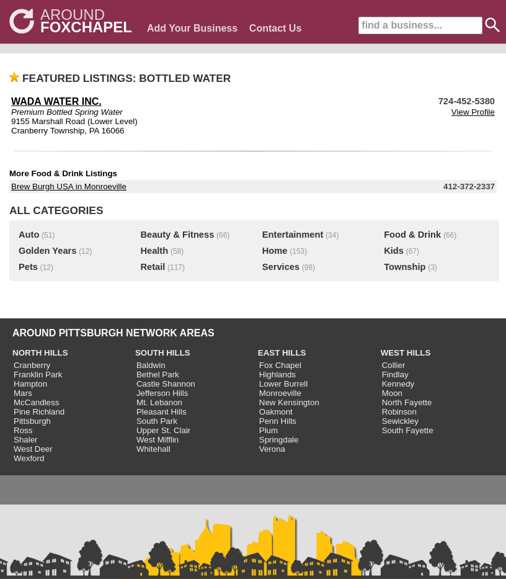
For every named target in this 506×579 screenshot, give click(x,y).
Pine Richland (39, 411)
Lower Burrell (283, 383)
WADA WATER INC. (56, 101)
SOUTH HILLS (162, 352)
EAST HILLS (282, 352)
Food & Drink (412, 235)
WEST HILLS (406, 352)
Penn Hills (277, 421)
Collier (394, 365)
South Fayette (407, 430)
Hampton (30, 383)
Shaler (26, 439)
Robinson (399, 411)
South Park (156, 421)
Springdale (279, 439)
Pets (28, 267)
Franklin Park (38, 374)
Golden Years (47, 251)
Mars (23, 393)
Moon (392, 393)
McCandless (36, 402)
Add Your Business (192, 28)
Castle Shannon (165, 383)
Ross (23, 430)
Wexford (29, 458)
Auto (29, 235)
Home (275, 251)
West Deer (33, 449)
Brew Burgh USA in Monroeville (68, 186)
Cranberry (32, 365)
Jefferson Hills (162, 393)
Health (154, 251)
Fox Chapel (280, 365)
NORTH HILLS (40, 352)
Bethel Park (157, 374)
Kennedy (398, 383)
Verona (272, 449)
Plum (268, 430)
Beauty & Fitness (177, 235)
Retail (152, 267)
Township (404, 267)
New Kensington (289, 402)
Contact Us (275, 28)
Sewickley (400, 421)
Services (281, 267)
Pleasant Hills (161, 411)
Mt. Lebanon (159, 402)
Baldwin (151, 365)
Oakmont (276, 411)
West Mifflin (157, 439)
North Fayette (407, 402)
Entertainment (293, 235)
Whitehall (153, 449)
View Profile (473, 112)
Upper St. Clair (163, 430)
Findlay (395, 374)
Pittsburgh (32, 421)
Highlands (277, 374)
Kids (394, 251)
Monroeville (280, 393)
